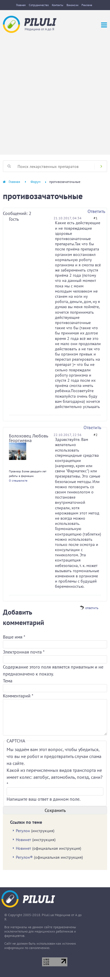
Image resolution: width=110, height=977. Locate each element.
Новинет (23, 839)
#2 (96, 435)
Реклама (86, 5)
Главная (21, 5)
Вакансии (72, 5)
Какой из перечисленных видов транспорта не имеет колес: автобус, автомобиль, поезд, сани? (55, 777)
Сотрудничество (39, 5)
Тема (7, 681)
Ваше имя (14, 637)
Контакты (57, 5)
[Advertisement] (55, 91)
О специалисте (18, 480)
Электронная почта (23, 652)
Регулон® (24, 857)
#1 (96, 218)
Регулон (23, 830)
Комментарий (18, 696)
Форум (36, 181)
